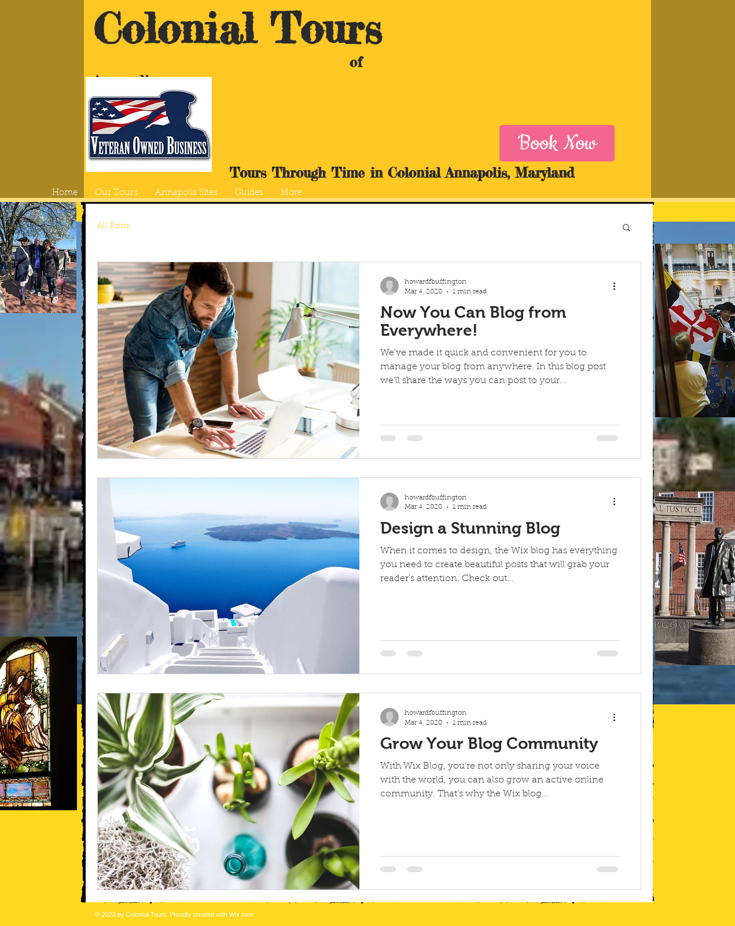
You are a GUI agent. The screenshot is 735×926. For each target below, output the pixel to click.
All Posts (113, 226)
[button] (626, 228)
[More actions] (618, 286)
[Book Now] (557, 143)
